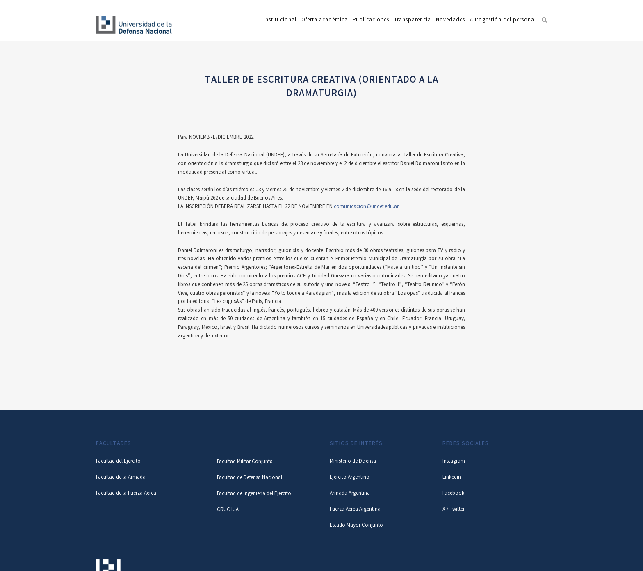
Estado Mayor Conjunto (356, 526)
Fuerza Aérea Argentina (355, 510)
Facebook (453, 494)
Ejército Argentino (349, 478)
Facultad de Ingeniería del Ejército (254, 494)
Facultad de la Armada (121, 478)
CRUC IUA (228, 510)
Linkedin (451, 478)
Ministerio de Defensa (353, 462)
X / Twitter (453, 510)
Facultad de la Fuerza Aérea (126, 494)
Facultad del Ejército (118, 462)
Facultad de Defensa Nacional (249, 478)
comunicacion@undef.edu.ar (366, 207)
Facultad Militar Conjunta (245, 462)
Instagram (453, 462)
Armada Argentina (350, 494)
